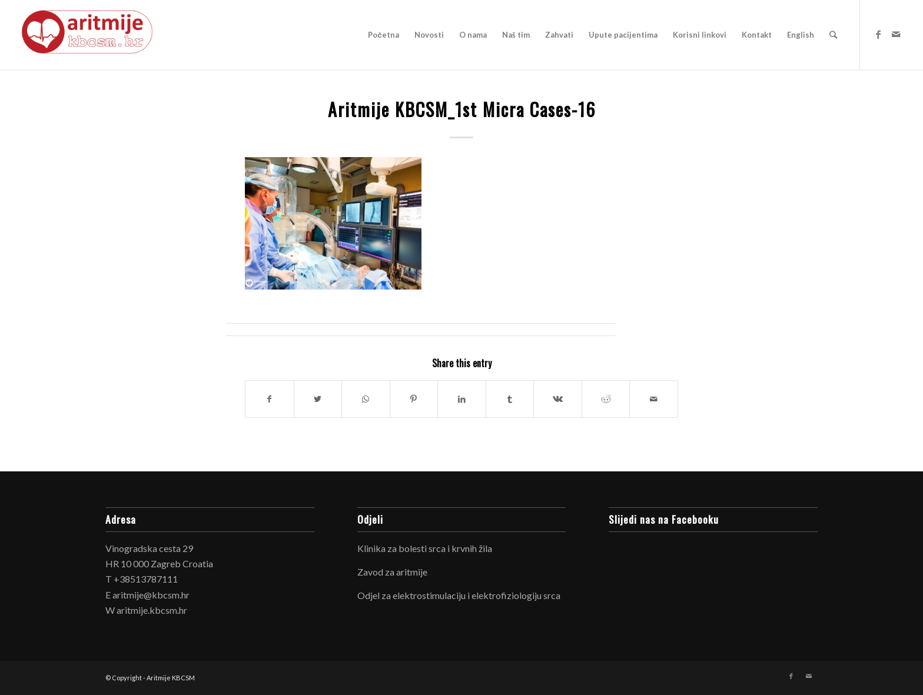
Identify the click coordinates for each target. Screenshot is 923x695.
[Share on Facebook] (269, 399)
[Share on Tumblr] (510, 399)
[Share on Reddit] (606, 399)
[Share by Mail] (654, 399)
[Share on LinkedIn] (462, 399)
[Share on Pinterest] (414, 399)
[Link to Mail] (896, 34)
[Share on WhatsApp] (366, 399)
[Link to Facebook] (878, 34)
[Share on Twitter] (318, 399)
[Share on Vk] (558, 399)
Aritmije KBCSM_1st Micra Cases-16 (462, 109)
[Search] (833, 34)
